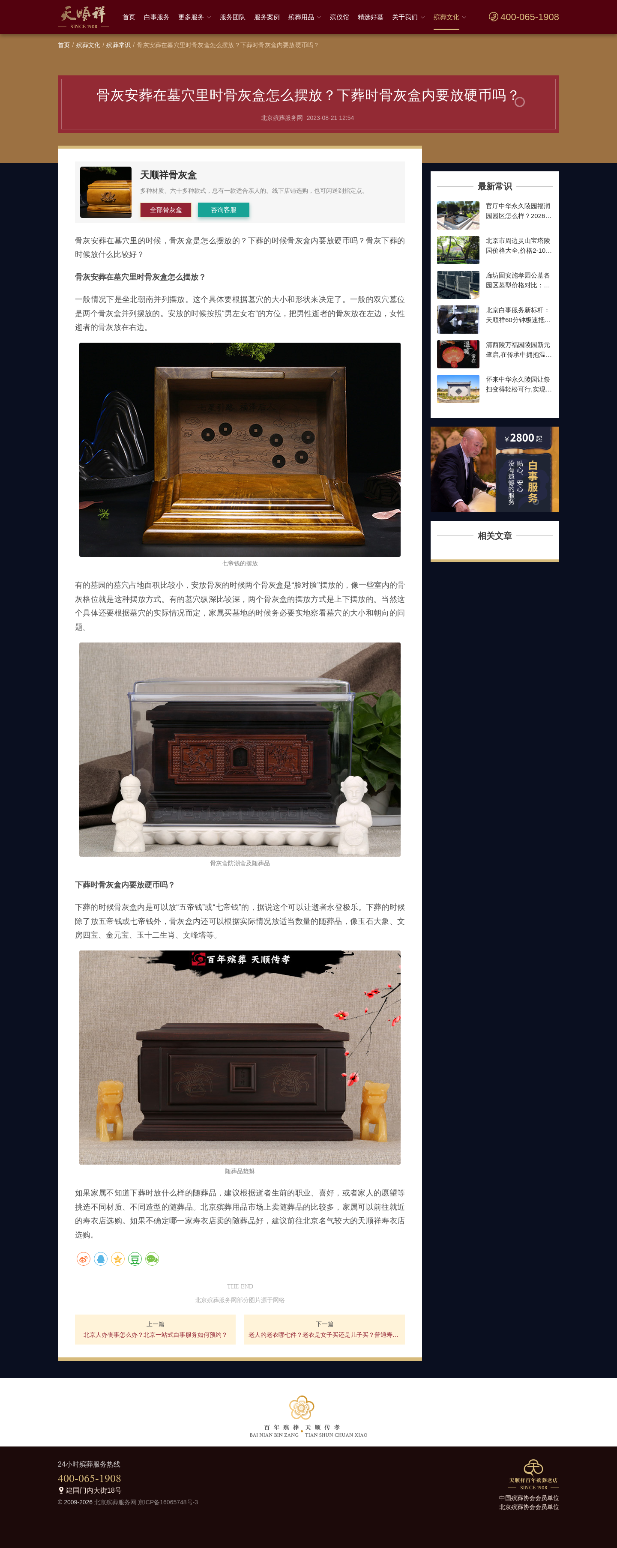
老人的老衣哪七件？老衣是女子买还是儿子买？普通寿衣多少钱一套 (325, 1334)
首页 (129, 17)
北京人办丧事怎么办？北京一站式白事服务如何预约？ (156, 1334)
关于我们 (405, 17)
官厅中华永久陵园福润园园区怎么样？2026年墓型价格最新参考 (518, 215)
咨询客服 (224, 209)
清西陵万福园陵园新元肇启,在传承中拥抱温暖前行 (519, 354)
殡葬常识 (118, 45)
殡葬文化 (446, 17)
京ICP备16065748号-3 (168, 1502)
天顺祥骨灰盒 (168, 175)
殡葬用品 (301, 17)
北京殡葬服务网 (115, 1502)
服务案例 (267, 17)
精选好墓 (370, 17)
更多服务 (191, 17)
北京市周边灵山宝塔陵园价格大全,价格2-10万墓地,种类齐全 (519, 250)
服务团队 (233, 17)
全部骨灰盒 (166, 209)
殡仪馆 (339, 17)
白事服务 (157, 17)
